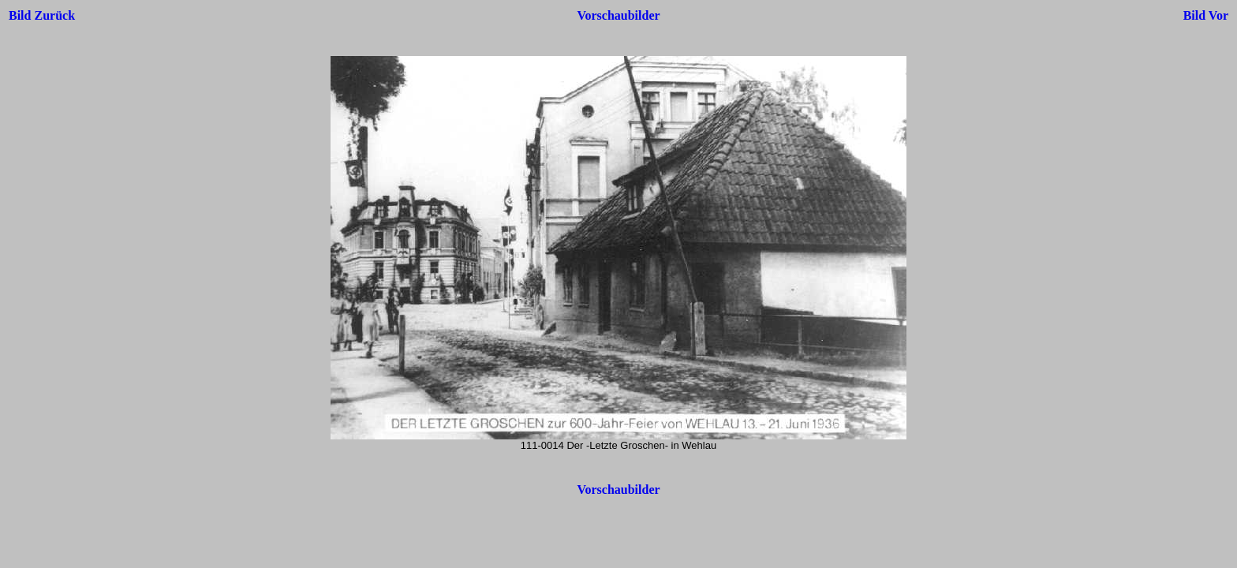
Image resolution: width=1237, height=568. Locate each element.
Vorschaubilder (618, 15)
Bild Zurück (42, 15)
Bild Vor (1205, 15)
